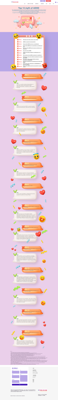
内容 (20, 374)
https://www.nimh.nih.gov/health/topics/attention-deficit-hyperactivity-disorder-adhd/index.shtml (34, 353)
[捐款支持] (48, 1)
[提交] (19, 384)
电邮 (12, 374)
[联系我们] (42, 1)
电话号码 (13, 379)
